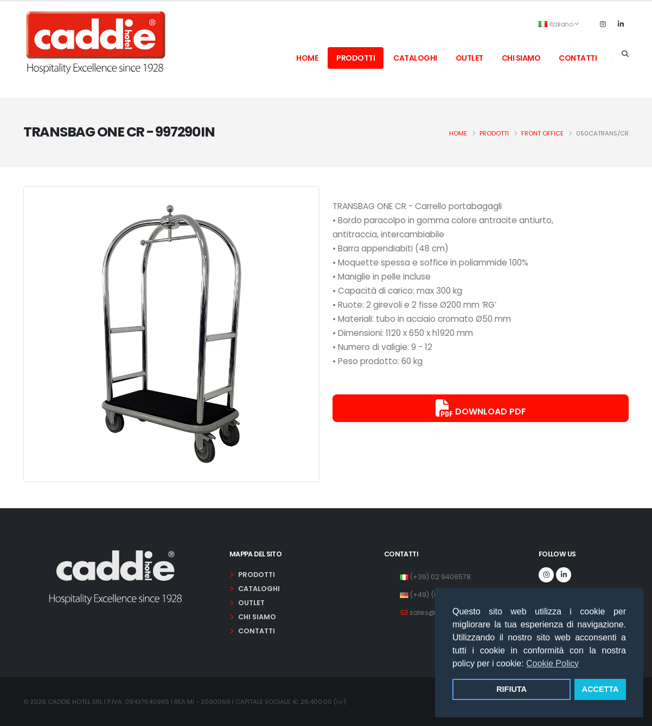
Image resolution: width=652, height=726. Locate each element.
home (307, 58)
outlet (469, 58)
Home (458, 133)
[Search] (625, 54)
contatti (578, 58)
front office (542, 133)
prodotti (355, 58)
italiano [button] (559, 24)
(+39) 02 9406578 (440, 576)
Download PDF (481, 408)
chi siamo (521, 58)
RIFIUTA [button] (511, 689)
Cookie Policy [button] (552, 663)
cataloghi (415, 58)
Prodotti (494, 133)
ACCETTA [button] (600, 689)
